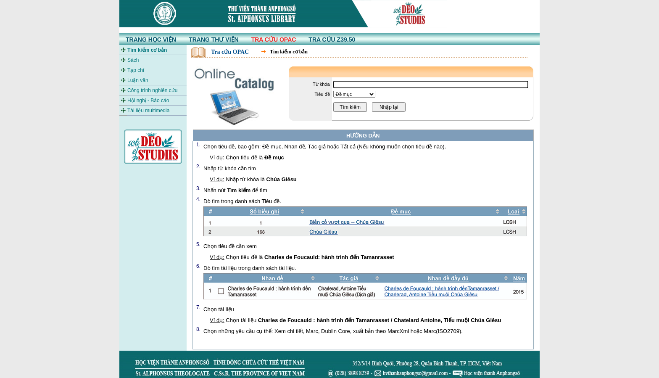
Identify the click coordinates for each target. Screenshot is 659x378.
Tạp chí (135, 70)
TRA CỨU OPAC (273, 39)
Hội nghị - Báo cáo (148, 100)
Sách (133, 60)
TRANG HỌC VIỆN (151, 39)
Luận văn (137, 80)
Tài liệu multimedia (148, 111)
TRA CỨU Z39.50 (331, 39)
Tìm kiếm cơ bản (147, 50)
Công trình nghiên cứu (152, 90)
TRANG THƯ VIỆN (214, 39)
